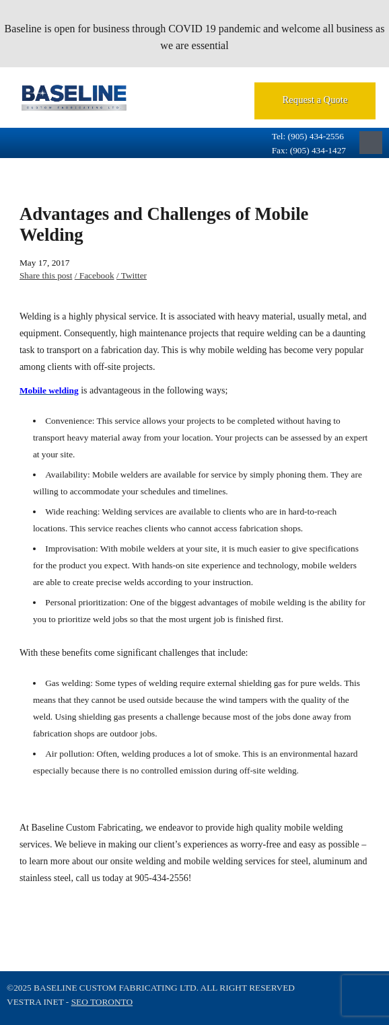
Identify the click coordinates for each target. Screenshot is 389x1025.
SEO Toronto (102, 1002)
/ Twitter (131, 275)
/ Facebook (94, 275)
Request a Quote (315, 99)
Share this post (46, 275)
